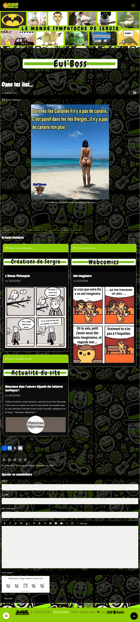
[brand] (11, 5)
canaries (18, 230)
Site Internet (8, 488)
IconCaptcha (25, 571)
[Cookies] (6, 615)
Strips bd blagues (24, 248)
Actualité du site (23, 358)
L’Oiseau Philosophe (17, 276)
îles (38, 230)
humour (56, 230)
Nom (4, 460)
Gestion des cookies (80, 617)
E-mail (5, 474)
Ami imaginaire (83, 276)
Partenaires (61, 592)
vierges (29, 230)
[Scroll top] (134, 616)
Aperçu (82, 503)
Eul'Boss (16, 100)
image (66, 230)
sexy (46, 230)
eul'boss (77, 230)
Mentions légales (58, 617)
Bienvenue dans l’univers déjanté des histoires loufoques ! (34, 388)
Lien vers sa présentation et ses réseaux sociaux (70, 202)
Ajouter (8, 578)
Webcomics (90, 248)
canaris (6, 230)
